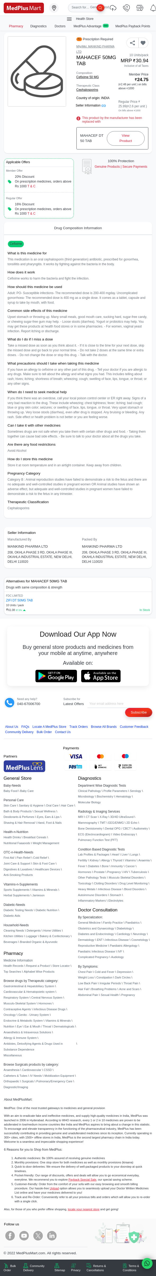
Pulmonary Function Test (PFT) (98, 839)
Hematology (123, 796)
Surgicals (28, 1081)
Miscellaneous (13, 1055)
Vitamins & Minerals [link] (44, 889)
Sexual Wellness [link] (45, 811)
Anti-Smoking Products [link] (18, 874)
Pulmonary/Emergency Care (54, 1081)
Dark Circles (123, 977)
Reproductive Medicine (92, 945)
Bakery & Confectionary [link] (55, 936)
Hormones (45, 1003)
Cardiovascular (31, 1069)
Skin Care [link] (10, 805)
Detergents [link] (34, 930)
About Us (11, 727)
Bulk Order (44, 732)
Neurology (139, 934)
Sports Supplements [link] (17, 889)
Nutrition (9, 1026)
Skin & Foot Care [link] (44, 863)
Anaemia (144, 860)
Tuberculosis (139, 872)
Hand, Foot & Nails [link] (50, 822)
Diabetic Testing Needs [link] (18, 910)
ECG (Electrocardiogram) (94, 834)
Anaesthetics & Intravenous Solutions (27, 1032)
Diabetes (93, 866)
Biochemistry (105, 796)
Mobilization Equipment (59, 1075)
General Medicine (89, 922)
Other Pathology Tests (92, 877)
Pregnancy (114, 872)
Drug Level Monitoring (134, 883)
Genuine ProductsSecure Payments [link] (121, 167)
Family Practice (113, 922)
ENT (100, 939)
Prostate (99, 872)
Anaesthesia (12, 1069)
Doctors (60, 26)
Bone (105, 866)
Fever (81, 866)
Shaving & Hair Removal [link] (19, 822)
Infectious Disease (110, 889)
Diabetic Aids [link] (12, 915)
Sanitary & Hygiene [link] (31, 805)
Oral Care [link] (52, 805)
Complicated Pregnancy (93, 957)
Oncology (10, 1014)
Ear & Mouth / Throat (37, 1026)
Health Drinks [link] (12, 837)
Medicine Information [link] (18, 960)
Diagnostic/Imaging (16, 1087)
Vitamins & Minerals (58, 1020)
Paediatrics (132, 922)
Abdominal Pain (88, 994)
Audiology (117, 957)
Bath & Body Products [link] (18, 811)
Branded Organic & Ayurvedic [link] (38, 941)
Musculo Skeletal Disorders (126, 877)
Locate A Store (49, 727)
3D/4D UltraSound (122, 816)
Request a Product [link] (38, 965)
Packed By (89, 539)
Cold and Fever (104, 971)
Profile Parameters (115, 790)
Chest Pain (85, 971)
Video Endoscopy (124, 834)
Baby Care (27, 790)
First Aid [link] (9, 857)
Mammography (87, 822)
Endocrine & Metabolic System (23, 1020)
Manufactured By (19, 539)
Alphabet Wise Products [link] (39, 971)
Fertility (82, 860)
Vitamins (130, 860)
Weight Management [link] (46, 843)
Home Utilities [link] (52, 930)
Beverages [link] (10, 941)
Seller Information (90, 105)
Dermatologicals (64, 1026)
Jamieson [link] (38, 895)
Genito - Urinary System (33, 1014)
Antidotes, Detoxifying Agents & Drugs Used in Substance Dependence (33, 1046)
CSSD (48, 1069)
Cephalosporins (87, 90)
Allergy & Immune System (20, 1037)
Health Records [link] (14, 965)
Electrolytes (115, 900)
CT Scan (91, 816)
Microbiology (86, 796)
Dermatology (86, 939)
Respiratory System (16, 997)
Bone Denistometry (90, 828)
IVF (120, 951)
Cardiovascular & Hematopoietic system (29, 991)
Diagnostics (39, 26)
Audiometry (140, 828)
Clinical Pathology (89, 790)
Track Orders (79, 727)
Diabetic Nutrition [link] (46, 910)
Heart (115, 854)
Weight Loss (86, 977)
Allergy (105, 860)
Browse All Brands (104, 727)
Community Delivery (19, 732)
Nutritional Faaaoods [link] (17, 843)
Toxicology (84, 883)
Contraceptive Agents (17, 1009)
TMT (102, 822)
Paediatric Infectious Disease (96, 951)
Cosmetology (139, 939)
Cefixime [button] (16, 244)
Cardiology (123, 934)
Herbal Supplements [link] (17, 895)
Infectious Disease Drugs (50, 1009)
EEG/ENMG (116, 822)
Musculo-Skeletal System (20, 1003)
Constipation (104, 977)
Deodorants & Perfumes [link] (19, 816)
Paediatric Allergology (123, 945)
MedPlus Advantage (91, 26)
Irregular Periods (110, 983)
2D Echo (131, 822)
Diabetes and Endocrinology (96, 934)
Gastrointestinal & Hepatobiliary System (29, 986)
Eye (19, 1026)
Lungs (134, 854)
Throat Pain (130, 983)
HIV (125, 872)
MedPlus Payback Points (133, 26)
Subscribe (139, 712)
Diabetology (124, 928)
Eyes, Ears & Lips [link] (48, 816)
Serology (135, 790)
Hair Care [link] (67, 805)
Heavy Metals (86, 889)
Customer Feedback (134, 727)
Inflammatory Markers (92, 900)
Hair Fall (83, 989)
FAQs (25, 727)
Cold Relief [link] (40, 857)
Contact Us (63, 732)
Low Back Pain (87, 983)
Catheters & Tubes (15, 1075)
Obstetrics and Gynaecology (96, 928)
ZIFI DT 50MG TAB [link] (19, 600)
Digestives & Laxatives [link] (18, 869)
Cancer (130, 866)
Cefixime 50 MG (87, 77)
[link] (24, 8)
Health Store (80, 19)
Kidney (94, 860)
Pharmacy (16, 26)
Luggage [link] (31, 936)
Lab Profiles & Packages (93, 854)
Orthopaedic (11, 1081)
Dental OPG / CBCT (118, 828)
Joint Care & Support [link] (17, 863)
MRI (80, 816)
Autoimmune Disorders (92, 895)
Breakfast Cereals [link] (35, 837)
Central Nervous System (46, 997)
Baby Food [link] (11, 790)
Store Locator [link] (61, 965)
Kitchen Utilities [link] (13, 936)
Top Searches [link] (12, 971)
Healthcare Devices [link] (47, 869)
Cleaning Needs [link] (14, 930)
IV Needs (36, 1075)
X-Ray (104, 816)
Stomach (115, 895)
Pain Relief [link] (24, 857)
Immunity (117, 866)
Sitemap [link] (59, 1270)
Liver (125, 854)
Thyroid (117, 860)
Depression (124, 971)
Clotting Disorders (105, 883)
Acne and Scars (129, 989)
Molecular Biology (89, 802)
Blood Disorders (134, 889)
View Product (126, 138)
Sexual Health (110, 994)
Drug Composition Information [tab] (78, 228)
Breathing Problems (104, 989)
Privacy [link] (76, 1270)
